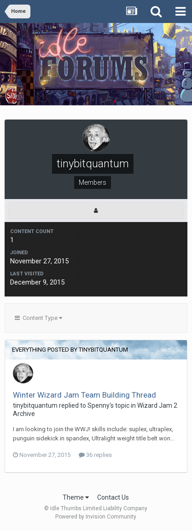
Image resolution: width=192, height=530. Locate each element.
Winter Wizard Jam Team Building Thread (84, 394)
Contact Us (113, 497)
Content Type (38, 317)
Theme (76, 497)
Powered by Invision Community (95, 516)
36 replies (95, 454)
